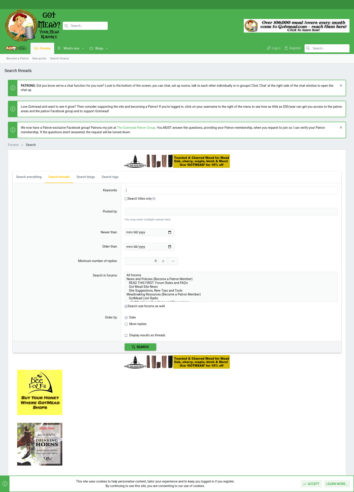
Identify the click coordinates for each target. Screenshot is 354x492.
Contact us (129, 446)
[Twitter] (344, 5)
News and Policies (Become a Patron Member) (192, 279)
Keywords (88, 190)
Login (242, 428)
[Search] (85, 26)
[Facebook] (330, 5)
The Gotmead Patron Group (133, 127)
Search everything (25, 177)
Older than (88, 246)
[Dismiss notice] (344, 86)
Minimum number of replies (76, 260)
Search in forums (83, 275)
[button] (83, 48)
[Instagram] (337, 5)
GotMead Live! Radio (192, 298)
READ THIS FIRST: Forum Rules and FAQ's (192, 283)
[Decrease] (152, 261)
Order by (89, 317)
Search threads (55, 177)
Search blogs (82, 177)
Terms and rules (285, 467)
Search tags (106, 177)
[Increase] (142, 261)
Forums (127, 437)
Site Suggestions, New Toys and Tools (192, 290)
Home (126, 428)
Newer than (87, 232)
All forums (192, 275)
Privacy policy (308, 467)
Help (323, 467)
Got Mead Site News (192, 286)
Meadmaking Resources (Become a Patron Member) (192, 294)
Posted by (88, 211)
